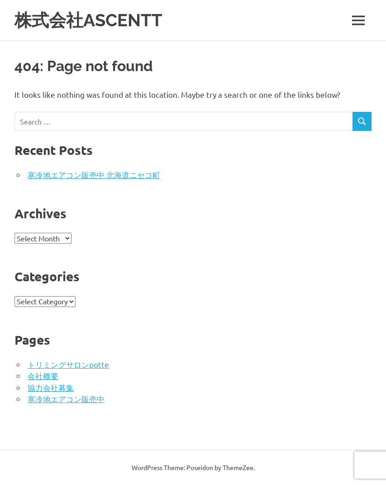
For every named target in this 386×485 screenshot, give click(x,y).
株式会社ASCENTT (88, 20)
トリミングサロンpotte (68, 364)
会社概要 (43, 375)
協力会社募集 (51, 387)
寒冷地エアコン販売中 (66, 398)
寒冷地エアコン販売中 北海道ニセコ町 (94, 174)
